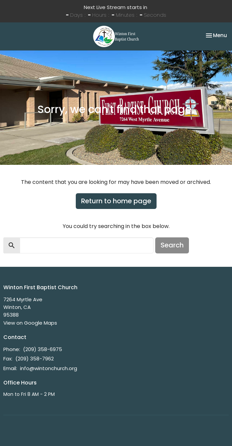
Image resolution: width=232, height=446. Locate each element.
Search (172, 245)
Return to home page (116, 201)
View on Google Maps (30, 322)
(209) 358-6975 (42, 349)
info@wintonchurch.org (48, 368)
